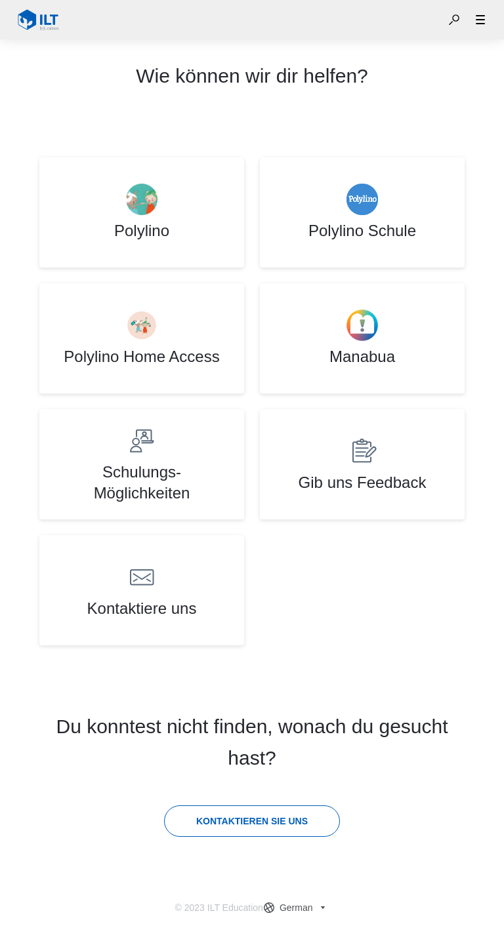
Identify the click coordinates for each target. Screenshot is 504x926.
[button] (454, 20)
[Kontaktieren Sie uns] (252, 821)
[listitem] (141, 212)
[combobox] (296, 908)
